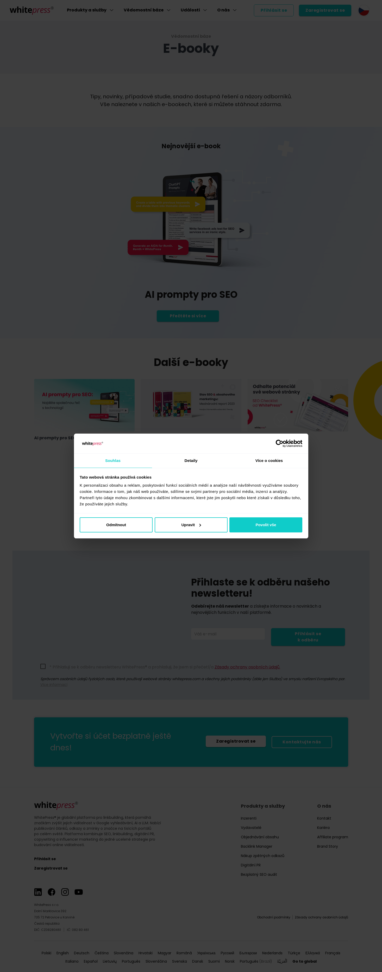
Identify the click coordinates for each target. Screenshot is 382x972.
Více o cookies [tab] (269, 460)
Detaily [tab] (191, 460)
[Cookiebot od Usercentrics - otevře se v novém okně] (279, 443)
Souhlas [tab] (113, 460)
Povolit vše (265, 525)
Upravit (191, 525)
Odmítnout (116, 525)
